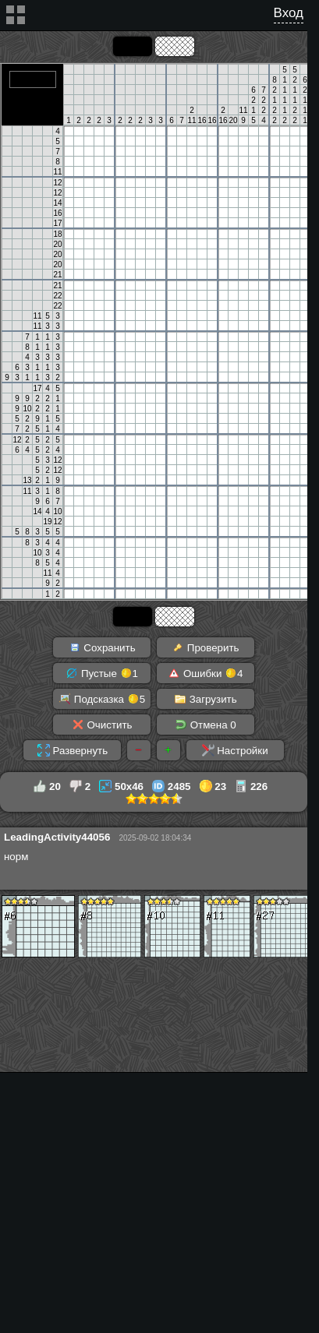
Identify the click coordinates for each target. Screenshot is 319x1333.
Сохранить (102, 647)
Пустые (102, 673)
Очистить (102, 724)
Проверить (205, 647)
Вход (288, 12)
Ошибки (205, 673)
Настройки (235, 750)
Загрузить (205, 699)
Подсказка (101, 699)
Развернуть (72, 750)
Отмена (205, 724)
